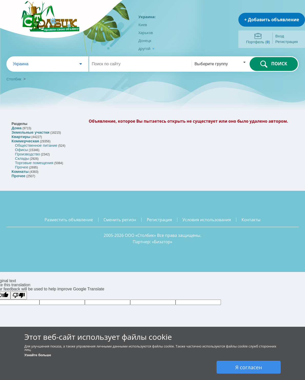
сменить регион (120, 220)
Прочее (21, 167)
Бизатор (162, 242)
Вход (279, 36)
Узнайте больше (37, 355)
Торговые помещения (34, 163)
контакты (250, 220)
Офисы (21, 149)
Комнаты (20, 171)
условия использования (206, 220)
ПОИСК (273, 64)
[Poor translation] (19, 295)
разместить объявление (69, 220)
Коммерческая (25, 141)
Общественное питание (36, 145)
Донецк (144, 40)
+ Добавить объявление (271, 20)
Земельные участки (30, 132)
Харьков (145, 32)
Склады (22, 158)
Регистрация (286, 41)
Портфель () (258, 42)
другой (146, 48)
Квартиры (21, 136)
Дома (17, 128)
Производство (27, 154)
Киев (142, 24)
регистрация (159, 220)
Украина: (147, 16)
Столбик (13, 79)
